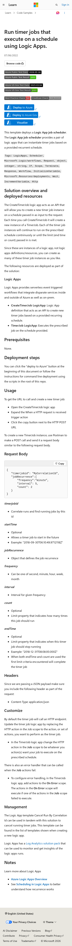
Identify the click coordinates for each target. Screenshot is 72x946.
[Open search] (56, 5)
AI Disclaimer (10, 930)
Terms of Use (10, 941)
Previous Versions (31, 930)
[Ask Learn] (57, 13)
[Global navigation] (3, 5)
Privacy (23, 935)
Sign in (65, 4)
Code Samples (24, 12)
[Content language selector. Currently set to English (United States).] (19, 914)
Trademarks (27, 941)
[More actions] (64, 13)
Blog (47, 930)
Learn (8, 12)
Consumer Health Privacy (48, 935)
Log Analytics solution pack (43, 843)
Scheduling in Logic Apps (32, 884)
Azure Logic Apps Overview (29, 879)
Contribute (9, 935)
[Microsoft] (36, 5)
